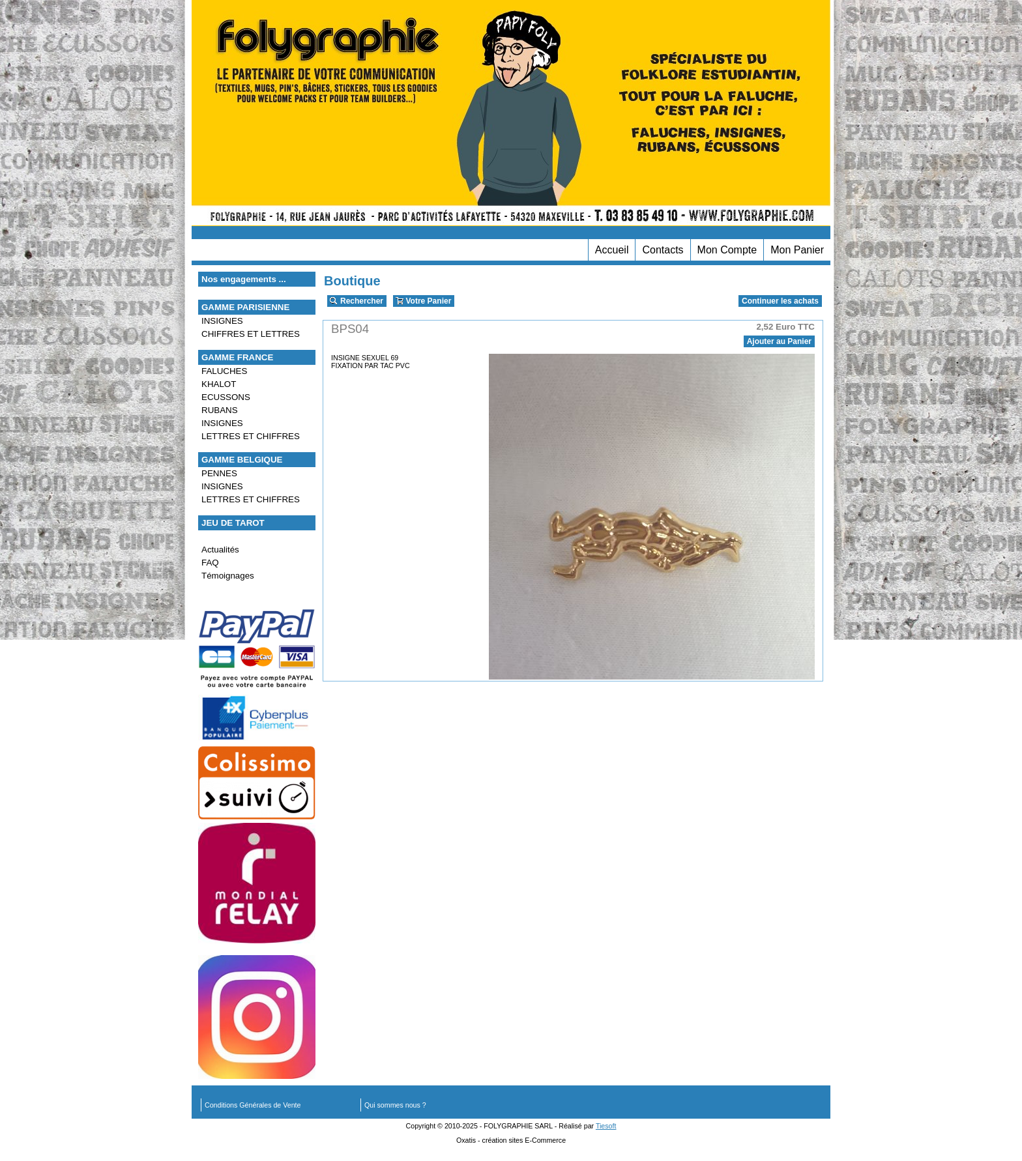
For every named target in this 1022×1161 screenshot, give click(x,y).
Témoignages (227, 575)
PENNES (219, 473)
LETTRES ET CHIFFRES (250, 436)
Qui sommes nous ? (395, 1105)
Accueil (612, 249)
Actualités (220, 549)
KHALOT (218, 384)
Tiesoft (606, 1126)
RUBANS (219, 410)
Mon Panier (797, 249)
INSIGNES (222, 321)
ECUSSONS (225, 397)
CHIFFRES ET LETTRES (250, 334)
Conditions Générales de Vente (253, 1105)
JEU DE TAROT (233, 523)
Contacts (662, 249)
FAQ (210, 562)
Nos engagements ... (243, 279)
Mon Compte (727, 249)
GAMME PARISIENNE (245, 307)
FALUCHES (224, 371)
